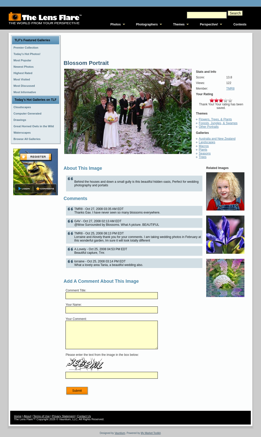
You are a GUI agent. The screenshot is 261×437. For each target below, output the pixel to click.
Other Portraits (209, 127)
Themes (179, 24)
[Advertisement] (35, 276)
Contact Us (84, 416)
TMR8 (230, 88)
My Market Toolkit (151, 433)
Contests (239, 24)
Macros (204, 146)
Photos (115, 24)
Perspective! (209, 24)
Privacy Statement (63, 416)
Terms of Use (41, 416)
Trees (202, 157)
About (27, 416)
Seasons (205, 153)
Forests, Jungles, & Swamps (218, 123)
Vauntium (120, 433)
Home (17, 416)
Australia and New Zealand (217, 138)
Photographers (147, 24)
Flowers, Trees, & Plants (215, 119)
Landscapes (207, 142)
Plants (203, 149)
